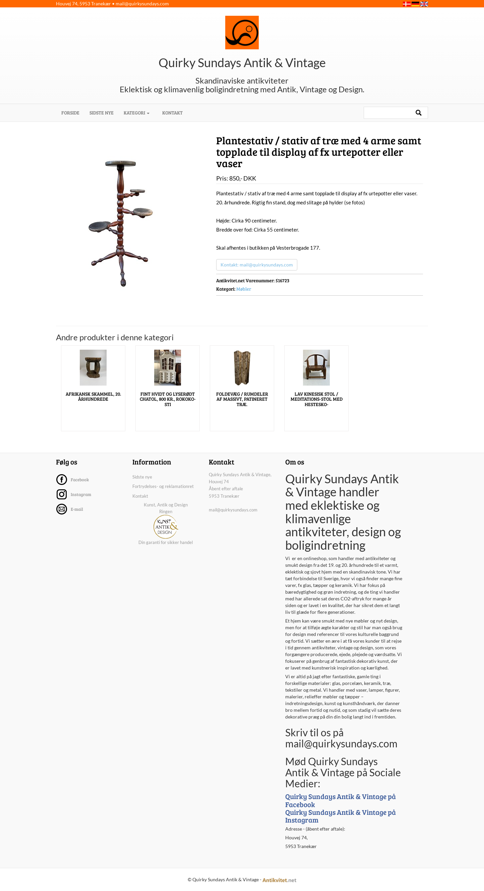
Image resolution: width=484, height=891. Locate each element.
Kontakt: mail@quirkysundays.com (257, 264)
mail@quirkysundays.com (142, 3)
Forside (72, 112)
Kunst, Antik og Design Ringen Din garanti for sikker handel (165, 523)
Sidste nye (101, 112)
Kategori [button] (136, 112)
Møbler (243, 289)
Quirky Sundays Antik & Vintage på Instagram (340, 816)
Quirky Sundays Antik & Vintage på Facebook (340, 800)
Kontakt (172, 112)
